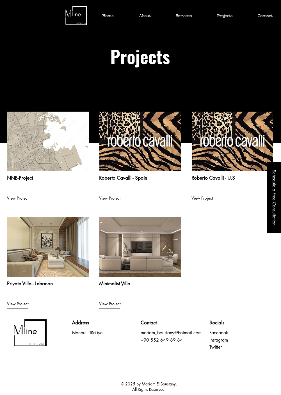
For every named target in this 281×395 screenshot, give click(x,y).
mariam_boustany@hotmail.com (171, 333)
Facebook (218, 333)
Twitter (215, 347)
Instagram (218, 340)
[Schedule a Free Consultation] (274, 197)
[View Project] (27, 198)
